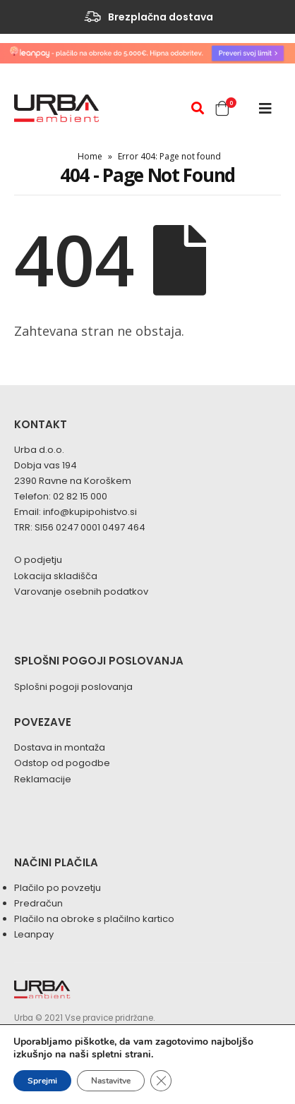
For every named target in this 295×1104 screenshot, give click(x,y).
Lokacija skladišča (55, 576)
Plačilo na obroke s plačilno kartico (94, 919)
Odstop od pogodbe (62, 763)
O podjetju (38, 559)
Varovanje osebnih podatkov (81, 591)
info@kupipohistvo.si (90, 511)
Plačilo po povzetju (57, 887)
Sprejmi (42, 1080)
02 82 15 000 (80, 496)
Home (90, 156)
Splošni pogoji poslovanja (73, 686)
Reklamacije (42, 779)
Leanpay (34, 934)
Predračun (38, 903)
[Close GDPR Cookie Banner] (160, 1080)
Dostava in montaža (59, 747)
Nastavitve (111, 1080)
